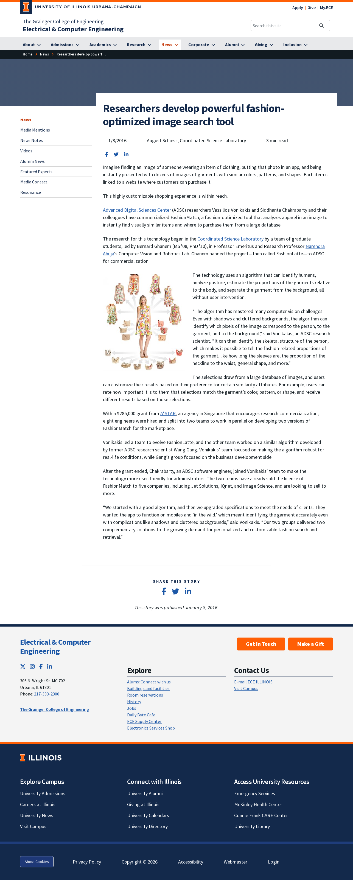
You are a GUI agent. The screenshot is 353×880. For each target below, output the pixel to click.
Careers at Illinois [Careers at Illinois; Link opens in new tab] (37, 804)
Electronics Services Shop (151, 728)
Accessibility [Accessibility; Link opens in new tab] (190, 862)
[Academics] (103, 45)
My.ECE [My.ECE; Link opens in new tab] (326, 7)
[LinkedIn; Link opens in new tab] (49, 666)
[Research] (139, 45)
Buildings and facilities (148, 688)
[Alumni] (235, 45)
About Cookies (37, 861)
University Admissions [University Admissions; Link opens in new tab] (42, 793)
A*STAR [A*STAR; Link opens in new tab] (168, 413)
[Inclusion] (295, 45)
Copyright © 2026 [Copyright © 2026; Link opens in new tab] (140, 862)
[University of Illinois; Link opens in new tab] (40, 757)
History (134, 701)
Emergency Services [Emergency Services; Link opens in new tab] (254, 793)
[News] (170, 45)
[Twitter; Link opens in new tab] (23, 666)
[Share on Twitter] (116, 154)
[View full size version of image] (144, 321)
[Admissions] (65, 45)
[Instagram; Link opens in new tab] (32, 666)
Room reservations (145, 695)
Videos (26, 150)
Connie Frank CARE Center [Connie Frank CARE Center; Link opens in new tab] (261, 815)
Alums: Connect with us (149, 682)
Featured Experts (36, 171)
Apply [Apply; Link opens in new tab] (297, 7)
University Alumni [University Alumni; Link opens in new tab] (145, 793)
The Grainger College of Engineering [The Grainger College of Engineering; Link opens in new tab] (63, 21)
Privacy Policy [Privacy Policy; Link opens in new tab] (87, 862)
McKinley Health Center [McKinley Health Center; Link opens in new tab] (258, 804)
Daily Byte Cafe (141, 714)
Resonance (30, 192)
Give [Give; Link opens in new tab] (311, 7)
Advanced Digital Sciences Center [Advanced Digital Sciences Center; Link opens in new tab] (137, 210)
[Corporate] (202, 45)
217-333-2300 (46, 694)
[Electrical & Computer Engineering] (73, 29)
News (25, 119)
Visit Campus (246, 688)
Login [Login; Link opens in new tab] (273, 862)
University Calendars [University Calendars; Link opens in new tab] (148, 815)
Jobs (131, 708)
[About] (32, 45)
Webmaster (235, 862)
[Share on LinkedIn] (126, 154)
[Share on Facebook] (106, 154)
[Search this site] (282, 25)
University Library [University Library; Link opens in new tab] (252, 826)
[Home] (27, 54)
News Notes (31, 140)
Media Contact (33, 182)
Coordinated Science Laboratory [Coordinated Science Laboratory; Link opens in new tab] (230, 239)
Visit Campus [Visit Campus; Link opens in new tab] (33, 826)
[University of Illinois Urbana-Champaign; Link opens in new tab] (80, 8)
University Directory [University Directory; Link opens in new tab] (147, 826)
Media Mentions (35, 130)
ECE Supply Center (144, 721)
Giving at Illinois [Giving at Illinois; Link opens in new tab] (143, 804)
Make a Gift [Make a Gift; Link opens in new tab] (310, 644)
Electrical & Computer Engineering (55, 646)
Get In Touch (261, 644)
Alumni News (32, 161)
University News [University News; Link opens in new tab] (36, 815)
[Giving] (264, 45)
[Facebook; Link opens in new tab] (41, 666)
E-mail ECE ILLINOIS (253, 682)
